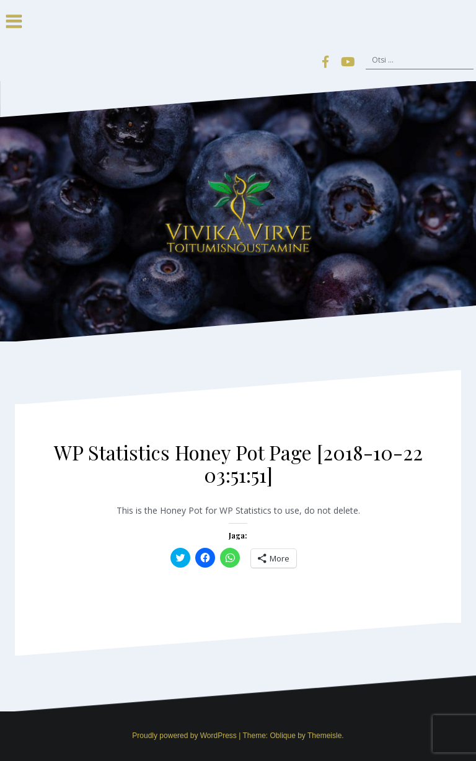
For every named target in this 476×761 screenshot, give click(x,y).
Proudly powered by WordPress (184, 735)
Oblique (282, 735)
